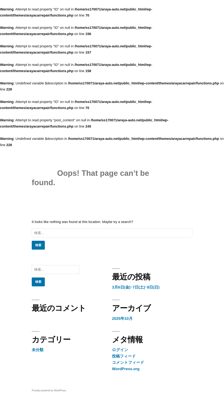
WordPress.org (126, 369)
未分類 (37, 350)
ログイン (120, 350)
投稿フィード (124, 356)
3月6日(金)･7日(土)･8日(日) (136, 287)
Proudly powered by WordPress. (49, 390)
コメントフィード (128, 362)
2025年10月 (122, 318)
